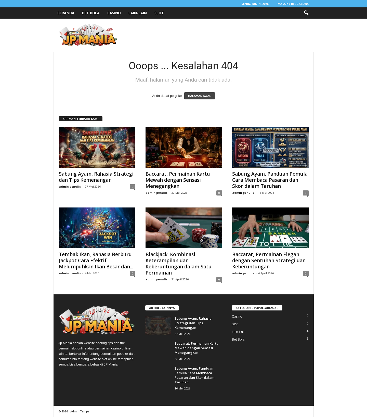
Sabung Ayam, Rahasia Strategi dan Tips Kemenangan (96, 177)
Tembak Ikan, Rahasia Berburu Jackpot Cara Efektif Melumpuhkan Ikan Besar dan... (96, 260)
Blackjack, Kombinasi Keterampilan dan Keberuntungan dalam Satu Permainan (179, 263)
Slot (159, 12)
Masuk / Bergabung (293, 4)
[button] (306, 13)
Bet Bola (91, 12)
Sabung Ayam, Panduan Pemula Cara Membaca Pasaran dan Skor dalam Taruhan (270, 180)
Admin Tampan (80, 411)
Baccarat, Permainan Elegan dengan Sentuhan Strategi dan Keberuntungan (269, 260)
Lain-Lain (137, 12)
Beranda (65, 12)
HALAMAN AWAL (199, 95)
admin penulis (70, 186)
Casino (114, 12)
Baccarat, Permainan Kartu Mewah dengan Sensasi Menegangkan (178, 180)
